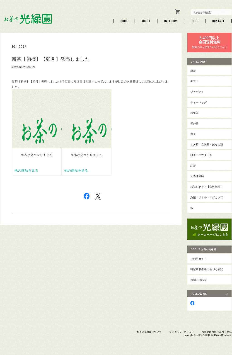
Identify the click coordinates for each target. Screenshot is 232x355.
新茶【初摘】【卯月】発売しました (51, 59)
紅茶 (193, 165)
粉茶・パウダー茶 (201, 154)
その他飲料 (197, 176)
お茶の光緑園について (149, 332)
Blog (195, 21)
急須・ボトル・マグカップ (206, 197)
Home (124, 21)
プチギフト (197, 91)
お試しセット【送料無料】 (206, 186)
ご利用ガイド (198, 258)
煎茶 (193, 133)
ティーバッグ (198, 102)
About (146, 21)
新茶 (193, 70)
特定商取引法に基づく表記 (206, 269)
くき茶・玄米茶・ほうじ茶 (206, 144)
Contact (218, 21)
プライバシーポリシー (181, 332)
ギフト (194, 81)
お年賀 (194, 112)
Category (171, 21)
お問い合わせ (198, 279)
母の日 (194, 123)
